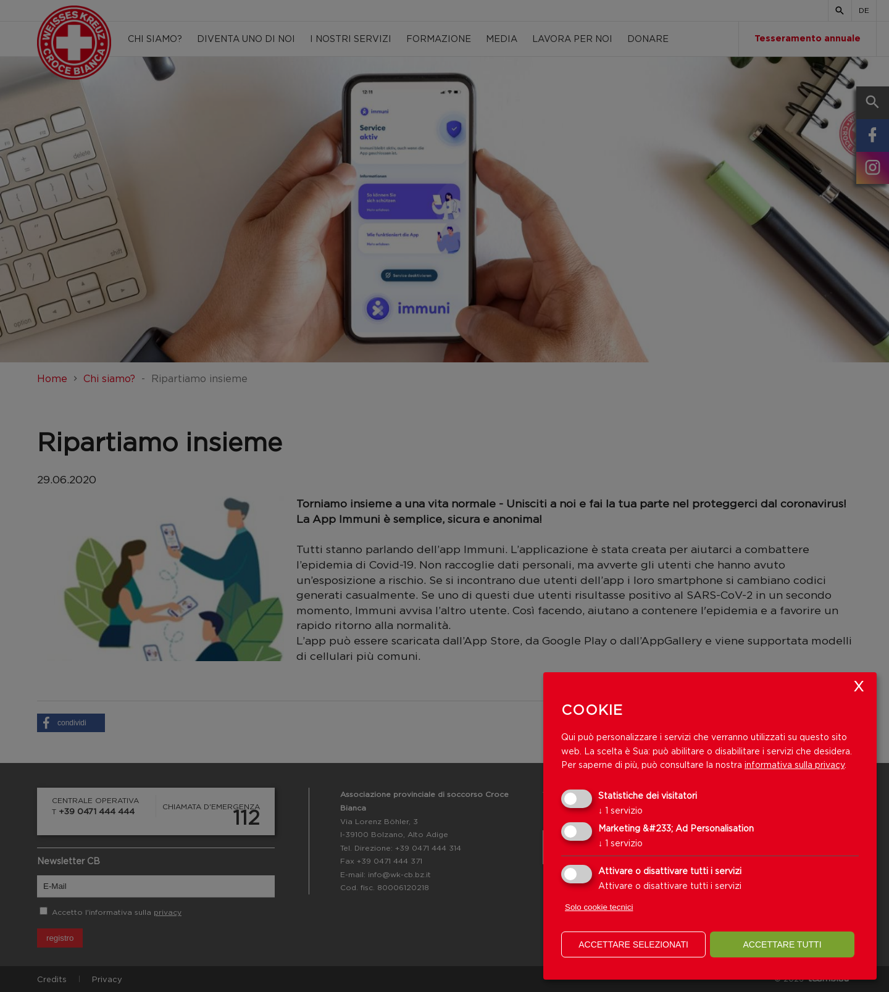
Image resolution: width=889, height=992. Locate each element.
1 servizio (620, 810)
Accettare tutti (782, 944)
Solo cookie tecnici (599, 907)
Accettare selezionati (633, 944)
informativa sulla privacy (795, 764)
